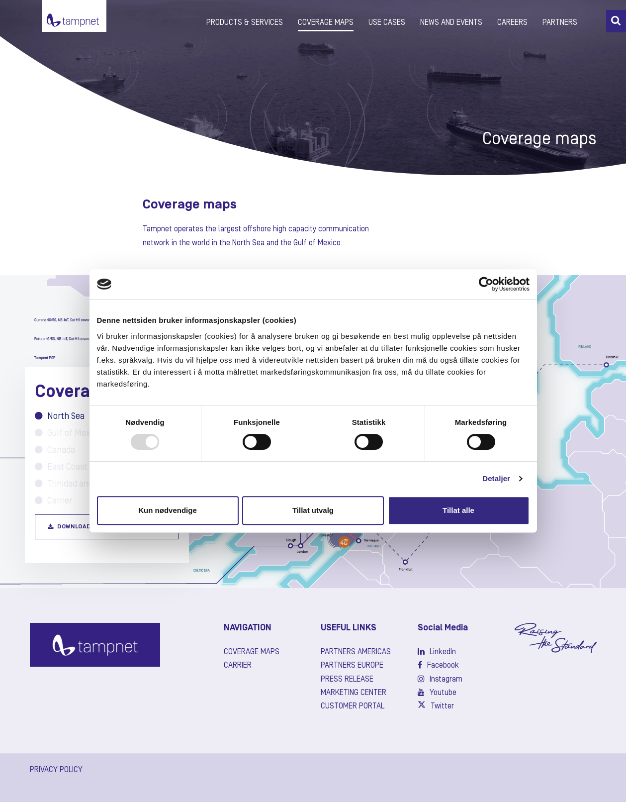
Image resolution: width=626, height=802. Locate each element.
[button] (616, 21)
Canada (55, 450)
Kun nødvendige (167, 510)
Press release (347, 679)
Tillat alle (458, 510)
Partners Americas (356, 652)
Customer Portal (352, 706)
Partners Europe (352, 665)
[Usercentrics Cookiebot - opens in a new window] (486, 284)
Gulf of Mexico (68, 433)
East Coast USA (69, 467)
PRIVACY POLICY (56, 770)
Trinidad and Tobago (78, 484)
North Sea (60, 416)
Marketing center (353, 693)
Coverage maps (251, 652)
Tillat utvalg (313, 510)
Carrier (53, 501)
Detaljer (496, 478)
